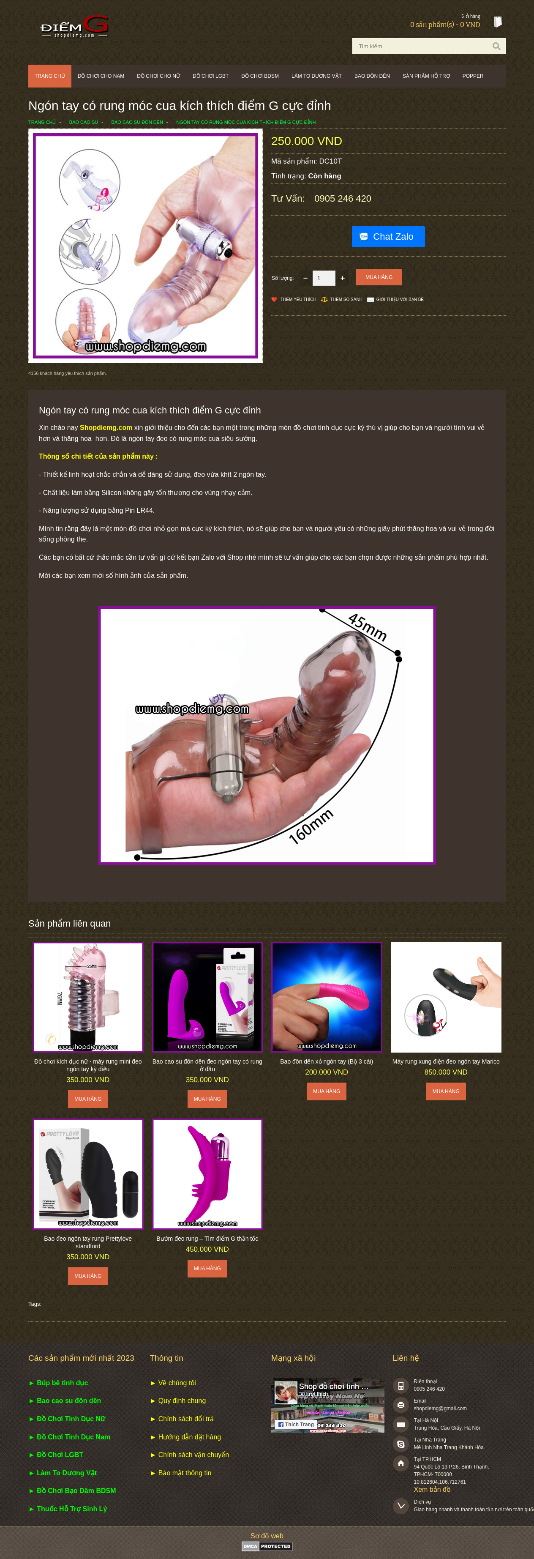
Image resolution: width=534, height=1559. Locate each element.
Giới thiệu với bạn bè (400, 299)
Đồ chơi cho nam (101, 76)
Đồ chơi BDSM (260, 76)
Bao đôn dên (372, 76)
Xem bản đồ (432, 1489)
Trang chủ (50, 76)
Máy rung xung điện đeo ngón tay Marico (446, 1061)
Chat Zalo (393, 236)
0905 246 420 (342, 198)
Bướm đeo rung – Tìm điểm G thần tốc (207, 1238)
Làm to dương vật (317, 76)
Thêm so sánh (346, 299)
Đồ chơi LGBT (211, 76)
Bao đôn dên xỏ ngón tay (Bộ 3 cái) (326, 1061)
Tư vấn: (289, 198)
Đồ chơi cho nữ (158, 76)
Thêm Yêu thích (298, 299)
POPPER (473, 76)
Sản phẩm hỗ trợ (426, 76)
